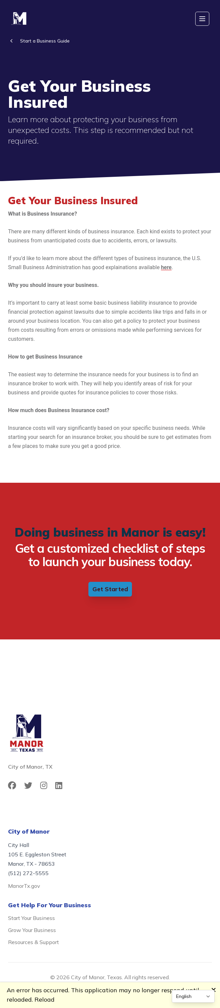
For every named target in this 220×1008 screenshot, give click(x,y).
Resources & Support (33, 942)
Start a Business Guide (45, 41)
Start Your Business (31, 918)
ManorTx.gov (24, 885)
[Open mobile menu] (202, 19)
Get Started (110, 589)
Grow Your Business (32, 930)
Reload (44, 999)
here (166, 267)
